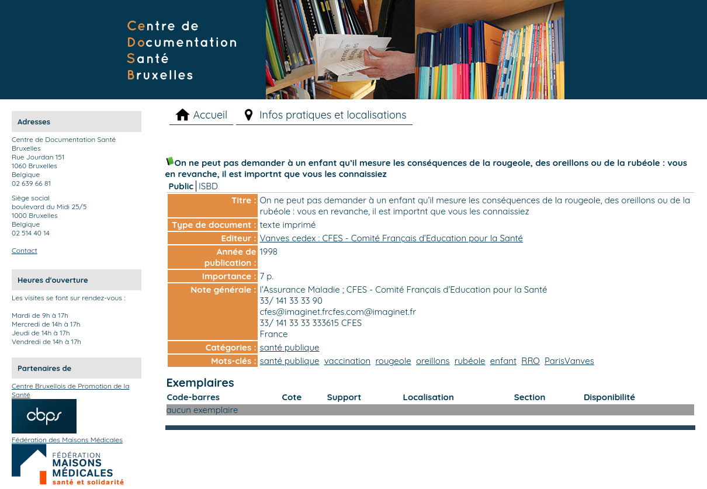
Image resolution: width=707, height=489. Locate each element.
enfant (503, 360)
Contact (24, 250)
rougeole (393, 360)
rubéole (470, 360)
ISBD (208, 186)
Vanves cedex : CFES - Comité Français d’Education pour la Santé (392, 238)
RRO (530, 360)
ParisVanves (569, 360)
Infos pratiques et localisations (333, 115)
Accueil (210, 115)
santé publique (290, 347)
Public (181, 186)
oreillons (433, 360)
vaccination (347, 360)
